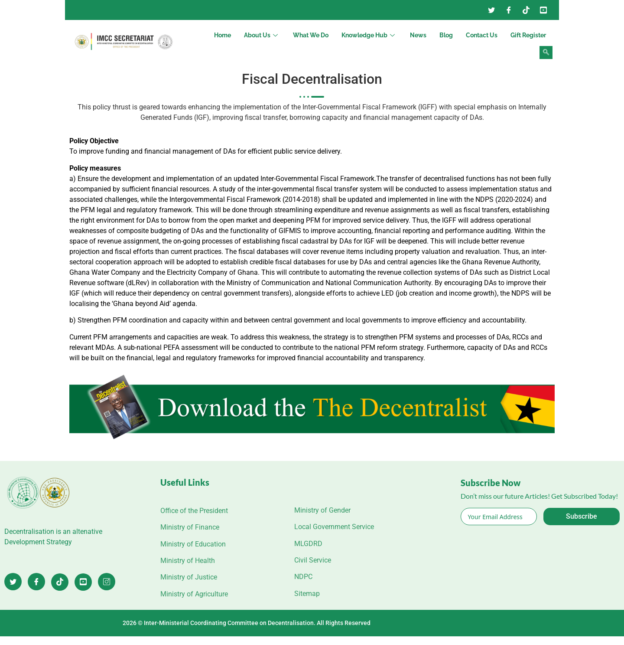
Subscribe (581, 516)
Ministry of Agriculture (194, 594)
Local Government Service (334, 527)
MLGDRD (308, 544)
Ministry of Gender (322, 510)
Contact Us (481, 35)
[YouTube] (543, 9)
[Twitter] (491, 9)
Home (222, 35)
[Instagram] (526, 9)
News (418, 35)
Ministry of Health (187, 560)
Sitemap (307, 593)
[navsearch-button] (546, 52)
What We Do (310, 35)
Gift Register (528, 35)
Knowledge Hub (369, 35)
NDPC (303, 577)
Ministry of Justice (188, 577)
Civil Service (312, 560)
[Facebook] (508, 9)
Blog (446, 35)
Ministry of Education (193, 544)
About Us (262, 35)
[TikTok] (59, 582)
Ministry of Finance (189, 527)
